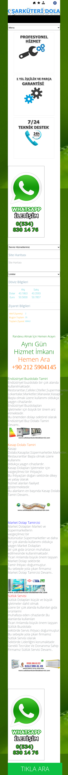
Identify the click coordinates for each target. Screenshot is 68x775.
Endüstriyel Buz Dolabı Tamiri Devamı (28, 423)
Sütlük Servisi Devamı (36, 649)
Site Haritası (15, 262)
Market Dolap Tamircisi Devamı (29, 572)
